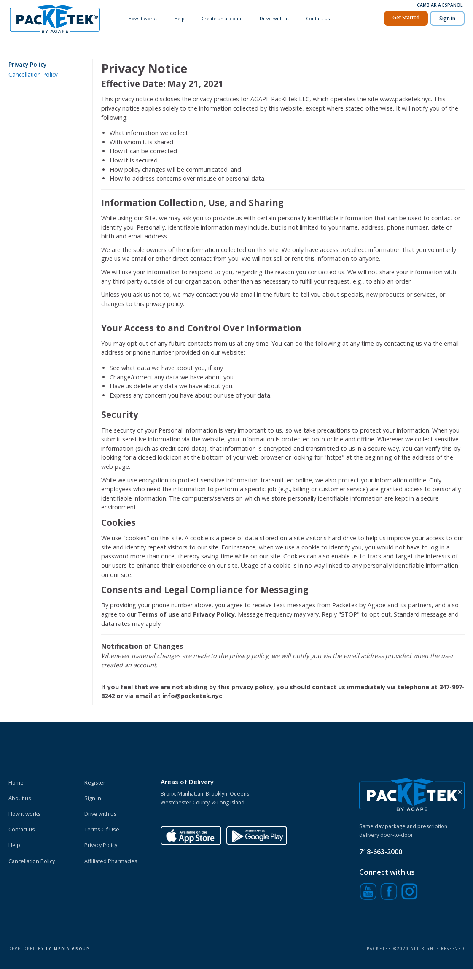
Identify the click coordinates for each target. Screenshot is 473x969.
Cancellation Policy (33, 74)
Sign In (92, 798)
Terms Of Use (101, 829)
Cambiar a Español (439, 5)
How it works (144, 18)
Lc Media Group (67, 948)
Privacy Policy (27, 64)
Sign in (447, 18)
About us (19, 798)
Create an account (223, 18)
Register (94, 782)
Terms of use (159, 614)
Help (180, 18)
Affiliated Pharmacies (110, 861)
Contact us (318, 18)
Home (16, 782)
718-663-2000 (380, 851)
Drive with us (275, 18)
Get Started (406, 17)
